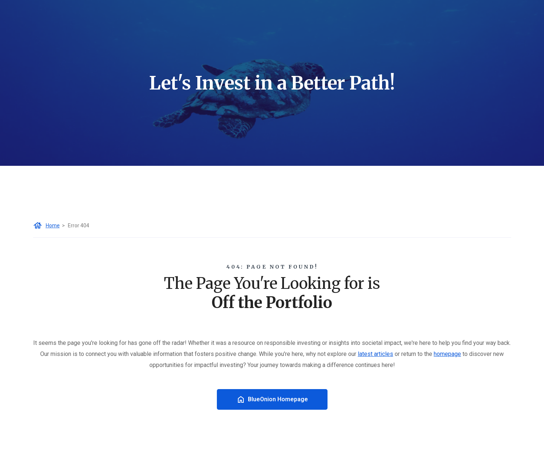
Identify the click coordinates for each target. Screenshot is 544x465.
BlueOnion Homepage (272, 399)
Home (53, 225)
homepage (447, 353)
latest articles (375, 353)
